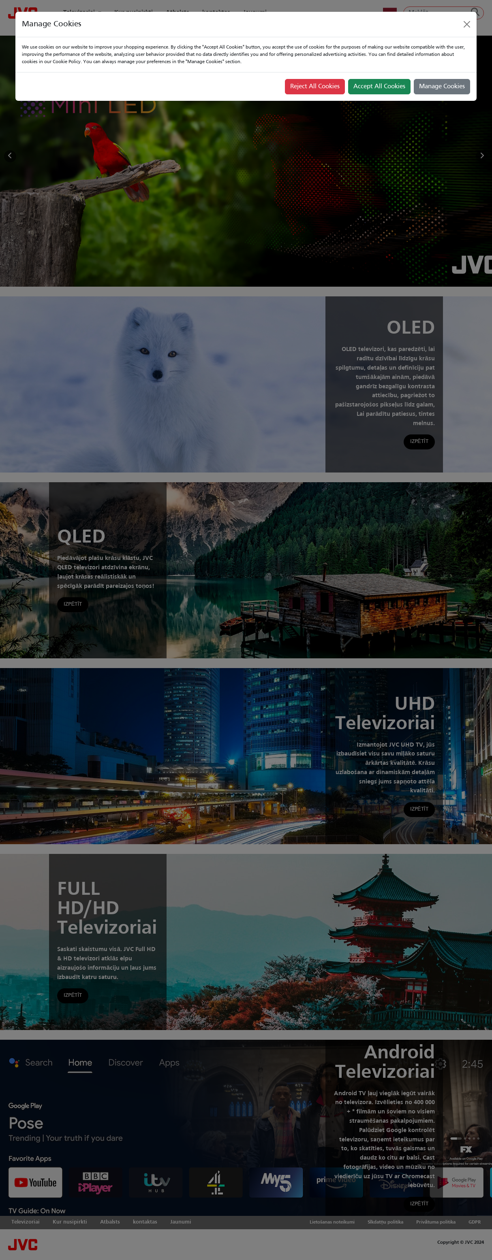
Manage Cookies (442, 86)
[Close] (466, 24)
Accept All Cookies (379, 86)
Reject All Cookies (315, 86)
